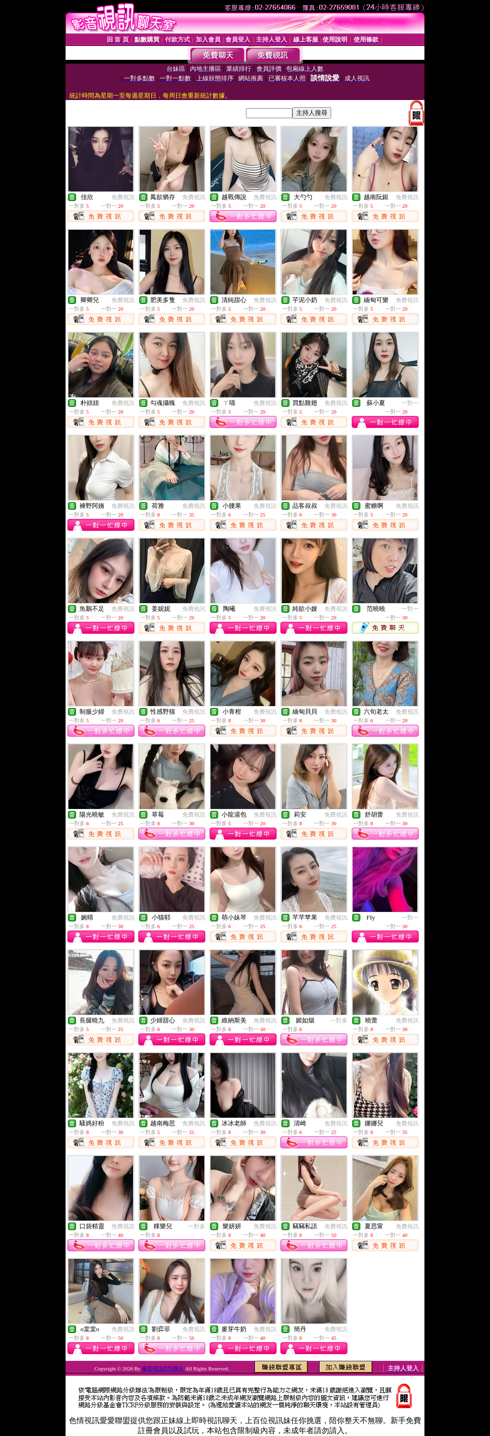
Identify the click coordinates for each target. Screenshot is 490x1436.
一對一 (410, 403)
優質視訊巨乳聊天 (163, 1368)
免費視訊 (122, 197)
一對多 (338, 1020)
